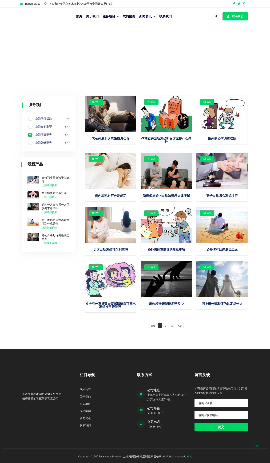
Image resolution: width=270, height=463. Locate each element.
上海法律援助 (48, 118)
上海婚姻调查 (48, 142)
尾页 (180, 325)
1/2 (171, 325)
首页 (79, 16)
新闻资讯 (147, 16)
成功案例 (129, 16)
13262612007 (32, 3)
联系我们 (165, 16)
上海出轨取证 (48, 126)
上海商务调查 (61, 57)
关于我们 (92, 16)
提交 (221, 427)
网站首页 (85, 389)
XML (189, 456)
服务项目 (111, 16)
